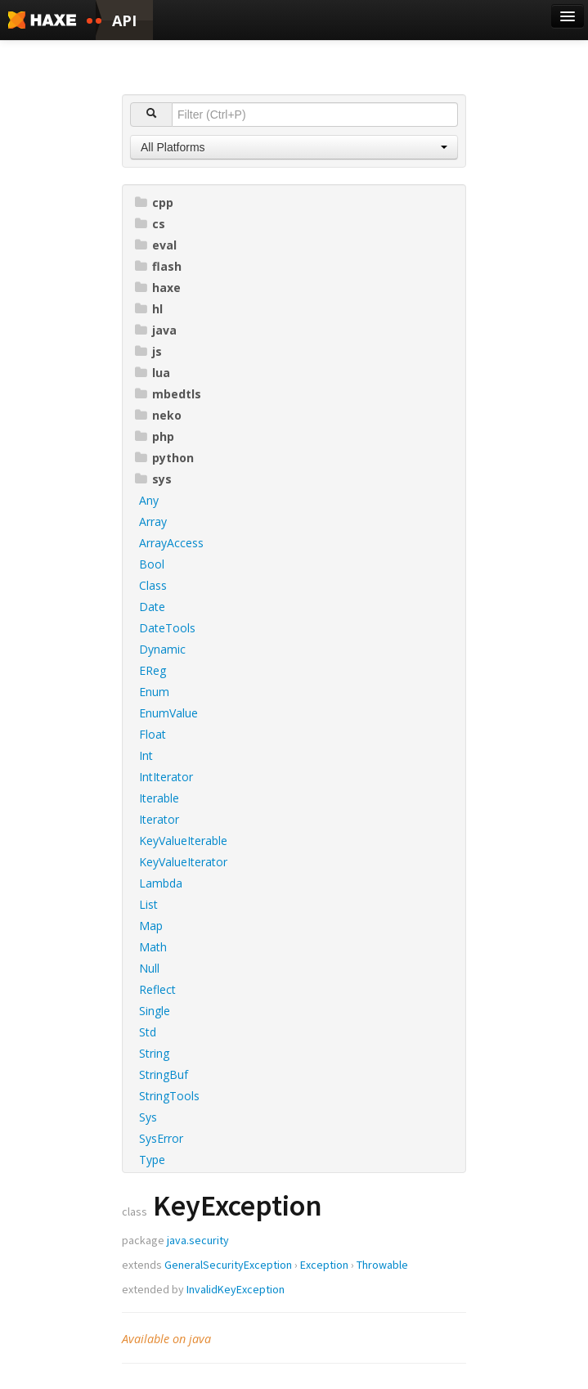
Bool (151, 564)
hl (149, 309)
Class (153, 585)
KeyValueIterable (183, 840)
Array (153, 521)
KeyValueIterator (183, 862)
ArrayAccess (171, 543)
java (156, 330)
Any (149, 500)
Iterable (159, 798)
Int (146, 755)
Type (152, 1159)
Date (152, 606)
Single (154, 1010)
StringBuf (163, 1074)
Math (153, 947)
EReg (152, 670)
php (154, 436)
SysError (161, 1138)
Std (147, 1032)
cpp (154, 202)
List (148, 904)
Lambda (160, 883)
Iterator (159, 819)
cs (150, 224)
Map (151, 925)
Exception (324, 1264)
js (148, 351)
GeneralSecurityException (228, 1264)
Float (152, 734)
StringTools (169, 1096)
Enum (154, 691)
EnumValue (168, 713)
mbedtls (168, 394)
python (164, 457)
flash (158, 266)
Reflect (157, 989)
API (124, 20)
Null (149, 968)
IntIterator (166, 776)
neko (158, 415)
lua (152, 372)
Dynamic (162, 649)
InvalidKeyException (235, 1289)
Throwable (382, 1264)
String (154, 1053)
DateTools (167, 628)
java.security (198, 1240)
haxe (158, 287)
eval (156, 245)
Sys (148, 1117)
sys (153, 479)
